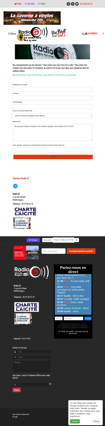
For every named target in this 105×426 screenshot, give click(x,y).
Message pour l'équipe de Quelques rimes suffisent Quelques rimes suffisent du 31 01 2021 (52, 132)
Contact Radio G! (21, 178)
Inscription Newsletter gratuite (81, 251)
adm (15, 416)
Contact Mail (26, 338)
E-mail (16, 93)
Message (17, 121)
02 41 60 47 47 (86, 3)
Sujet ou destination (22, 111)
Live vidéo (30, 3)
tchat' (41, 3)
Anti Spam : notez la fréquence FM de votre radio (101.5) (39, 145)
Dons (17, 3)
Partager (33, 240)
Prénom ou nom (20, 85)
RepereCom (25, 414)
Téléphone (17, 102)
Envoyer (16, 390)
